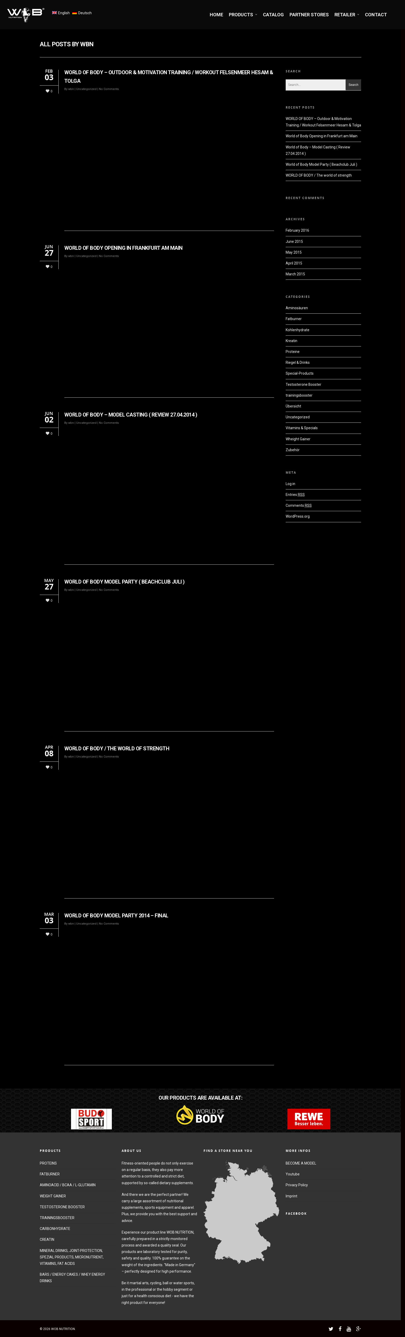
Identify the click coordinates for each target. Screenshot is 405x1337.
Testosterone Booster (303, 384)
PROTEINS (48, 1163)
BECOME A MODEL (301, 1163)
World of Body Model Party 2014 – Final (116, 915)
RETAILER (347, 14)
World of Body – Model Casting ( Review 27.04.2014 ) (130, 415)
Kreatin (291, 341)
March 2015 (295, 274)
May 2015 (294, 252)
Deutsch (85, 13)
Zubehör (293, 450)
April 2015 (294, 263)
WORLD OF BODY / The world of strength (116, 748)
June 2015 (294, 241)
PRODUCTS (243, 14)
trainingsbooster (299, 395)
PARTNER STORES (309, 14)
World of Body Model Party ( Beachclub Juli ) (124, 582)
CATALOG (273, 14)
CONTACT (376, 14)
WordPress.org (298, 516)
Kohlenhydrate (297, 330)
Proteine (293, 352)
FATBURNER (50, 1174)
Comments (299, 505)
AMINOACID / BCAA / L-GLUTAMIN (68, 1185)
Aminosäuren (297, 308)
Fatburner (294, 319)
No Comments (109, 89)
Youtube (293, 1174)
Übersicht (293, 406)
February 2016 (297, 230)
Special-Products (300, 373)
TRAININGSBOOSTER (57, 1218)
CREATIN (47, 1239)
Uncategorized (86, 89)
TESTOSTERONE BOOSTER (62, 1207)
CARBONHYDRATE (55, 1229)
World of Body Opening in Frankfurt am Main (123, 248)
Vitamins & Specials (302, 428)
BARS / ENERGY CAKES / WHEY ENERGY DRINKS (72, 1277)
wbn (71, 89)
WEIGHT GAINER (53, 1196)
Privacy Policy (297, 1185)
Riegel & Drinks (298, 362)
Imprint (291, 1196)
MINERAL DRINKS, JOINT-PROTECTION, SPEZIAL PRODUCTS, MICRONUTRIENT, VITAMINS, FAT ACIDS (72, 1257)
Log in (290, 484)
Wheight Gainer (298, 439)
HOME (216, 14)
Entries (295, 495)
